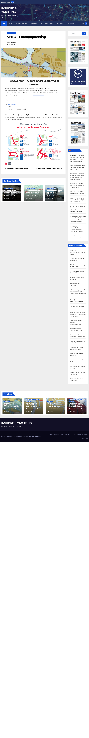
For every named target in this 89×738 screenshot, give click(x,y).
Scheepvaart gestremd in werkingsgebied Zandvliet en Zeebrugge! (78, 291)
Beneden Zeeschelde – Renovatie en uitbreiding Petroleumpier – (78, 314)
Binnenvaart (29, 399)
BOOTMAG (60, 23)
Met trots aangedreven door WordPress (11, 436)
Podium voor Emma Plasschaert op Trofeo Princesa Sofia (77, 185)
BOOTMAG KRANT (47, 23)
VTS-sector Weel (38, 95)
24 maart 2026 (75, 408)
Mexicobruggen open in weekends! (54, 192)
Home (10, 23)
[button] (83, 23)
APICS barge (12, 104)
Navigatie (7, 401)
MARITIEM (34, 23)
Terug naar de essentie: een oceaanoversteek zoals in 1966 (77, 167)
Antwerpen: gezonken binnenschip (32, 406)
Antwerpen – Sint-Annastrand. (17, 168)
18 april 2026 (10, 408)
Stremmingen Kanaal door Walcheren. (76, 406)
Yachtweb (13, 42)
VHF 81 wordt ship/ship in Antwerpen (53, 406)
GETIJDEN (71, 23)
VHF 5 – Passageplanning (26, 37)
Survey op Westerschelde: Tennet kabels (77, 252)
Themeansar (37, 436)
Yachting (28, 401)
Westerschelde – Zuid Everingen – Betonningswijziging (77, 299)
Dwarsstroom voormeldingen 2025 (48, 168)
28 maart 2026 (53, 408)
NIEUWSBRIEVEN (21, 23)
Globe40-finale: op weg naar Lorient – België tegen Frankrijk (77, 200)
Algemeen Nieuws (12, 33)
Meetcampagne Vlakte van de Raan (33, 192)
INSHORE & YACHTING (16, 423)
